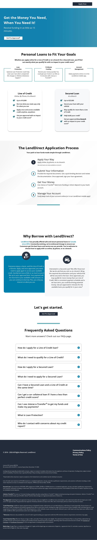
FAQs (63, 336)
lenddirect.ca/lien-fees (71, 488)
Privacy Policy (78, 452)
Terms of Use (78, 455)
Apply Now (82, 4)
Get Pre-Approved (13, 38)
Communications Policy (82, 450)
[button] (48, 347)
